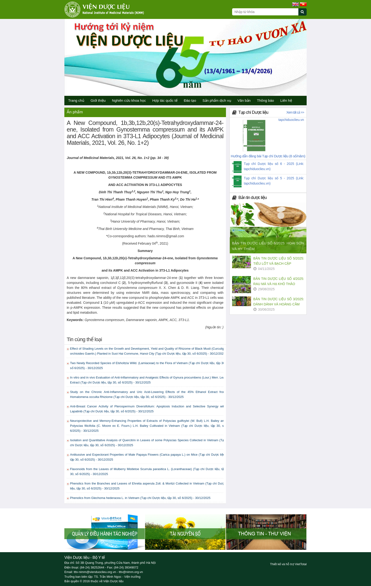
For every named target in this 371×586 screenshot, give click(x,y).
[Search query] (265, 11)
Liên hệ (286, 100)
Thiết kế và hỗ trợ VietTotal (288, 564)
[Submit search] (304, 14)
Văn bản (244, 100)
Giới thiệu (98, 100)
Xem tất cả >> (295, 112)
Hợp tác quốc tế (164, 100)
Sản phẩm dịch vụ (217, 100)
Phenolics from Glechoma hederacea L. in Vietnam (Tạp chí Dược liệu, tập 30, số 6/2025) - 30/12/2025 (140, 498)
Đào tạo (190, 100)
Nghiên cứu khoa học (129, 100)
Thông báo (265, 100)
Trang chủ (76, 100)
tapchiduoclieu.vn (291, 120)
